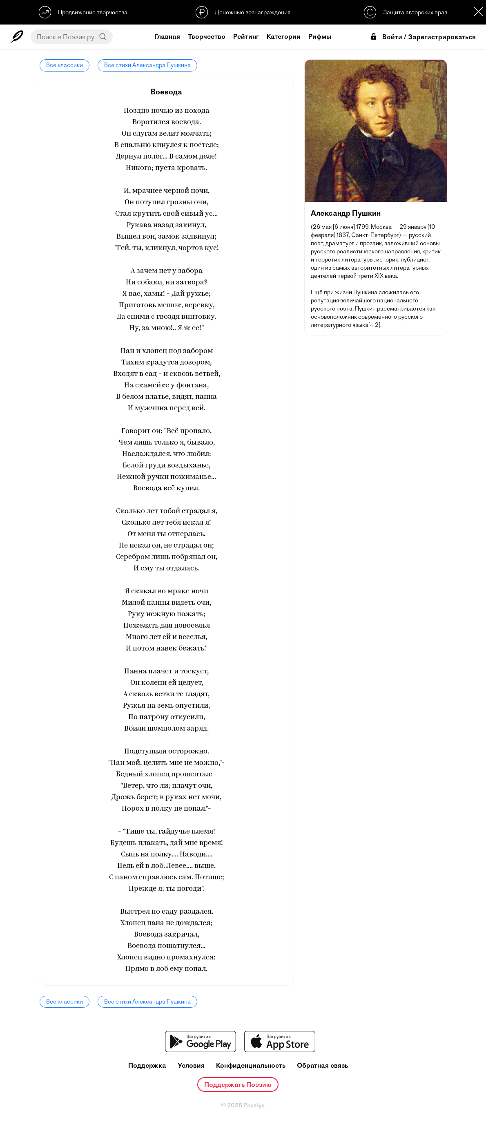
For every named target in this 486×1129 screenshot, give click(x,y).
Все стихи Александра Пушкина (146, 65)
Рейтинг (246, 36)
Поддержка (147, 1065)
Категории (284, 36)
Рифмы (319, 36)
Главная (167, 36)
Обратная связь (322, 1065)
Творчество (206, 36)
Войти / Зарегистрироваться (423, 37)
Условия (191, 1065)
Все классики (63, 65)
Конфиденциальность (250, 1065)
